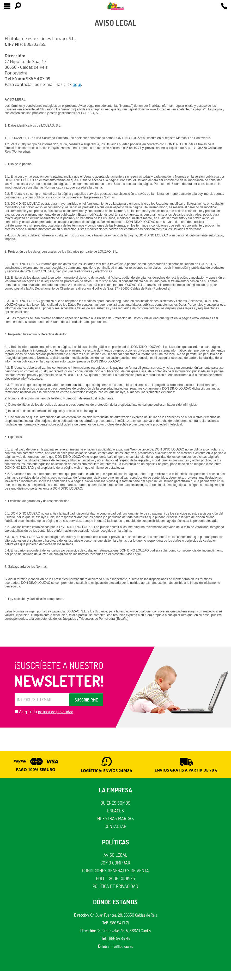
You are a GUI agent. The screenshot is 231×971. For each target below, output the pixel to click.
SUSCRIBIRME (86, 700)
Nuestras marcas (115, 819)
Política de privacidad (115, 886)
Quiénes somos (115, 803)
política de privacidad (55, 711)
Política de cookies (115, 878)
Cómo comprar (115, 863)
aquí (77, 84)
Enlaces (115, 811)
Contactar (115, 826)
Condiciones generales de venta (115, 871)
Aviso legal (115, 855)
